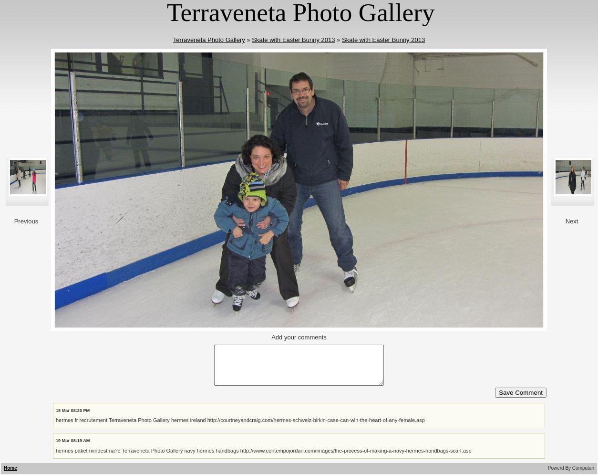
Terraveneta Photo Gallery (209, 39)
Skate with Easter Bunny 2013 (293, 39)
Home (10, 468)
